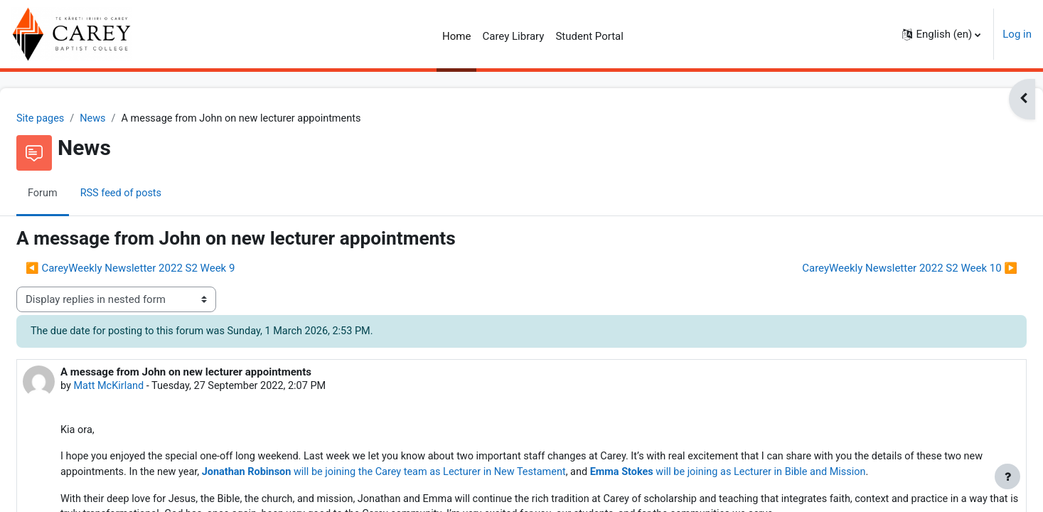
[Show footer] (1007, 476)
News (129, 118)
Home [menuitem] (456, 36)
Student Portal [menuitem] (589, 36)
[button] (941, 34)
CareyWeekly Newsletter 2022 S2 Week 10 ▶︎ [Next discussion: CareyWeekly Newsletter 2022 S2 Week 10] (875, 268)
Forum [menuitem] (77, 194)
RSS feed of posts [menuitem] (157, 194)
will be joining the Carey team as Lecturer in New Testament (501, 475)
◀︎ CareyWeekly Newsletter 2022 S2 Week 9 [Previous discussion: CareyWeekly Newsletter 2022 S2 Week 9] (164, 268)
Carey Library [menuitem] (513, 36)
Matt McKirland (144, 387)
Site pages (75, 118)
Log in (1017, 34)
